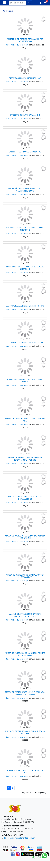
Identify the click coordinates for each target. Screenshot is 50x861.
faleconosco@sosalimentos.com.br (19, 838)
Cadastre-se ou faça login (17, 44)
